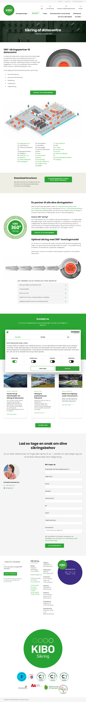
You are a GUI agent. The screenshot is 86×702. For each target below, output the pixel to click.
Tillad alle (67, 368)
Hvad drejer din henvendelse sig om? (57, 469)
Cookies (33, 590)
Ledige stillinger (35, 594)
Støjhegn (58, 159)
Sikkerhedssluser (25, 159)
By (46, 506)
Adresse (48, 491)
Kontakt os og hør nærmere (43, 92)
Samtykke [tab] (18, 337)
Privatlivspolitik (35, 592)
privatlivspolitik (8, 581)
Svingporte (40, 164)
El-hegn (57, 147)
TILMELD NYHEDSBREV (10, 574)
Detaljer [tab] (43, 337)
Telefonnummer (51, 520)
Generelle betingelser (34, 588)
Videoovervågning (61, 153)
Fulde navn (49, 476)
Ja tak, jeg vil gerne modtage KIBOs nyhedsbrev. (13, 567)
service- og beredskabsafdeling (71, 208)
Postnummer (50, 498)
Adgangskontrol (24, 143)
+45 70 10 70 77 (10, 485)
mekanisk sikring (63, 206)
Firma (47, 484)
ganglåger (38, 166)
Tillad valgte (42, 368)
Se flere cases (43, 425)
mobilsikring (44, 208)
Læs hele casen (11, 414)
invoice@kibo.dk (35, 582)
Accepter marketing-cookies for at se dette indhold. (58, 179)
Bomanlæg (41, 159)
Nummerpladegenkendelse (62, 157)
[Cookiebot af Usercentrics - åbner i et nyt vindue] (72, 332)
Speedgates (24, 161)
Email (47, 513)
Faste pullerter (60, 143)
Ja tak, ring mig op (54, 545)
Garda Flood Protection (58, 150)
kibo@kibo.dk (9, 488)
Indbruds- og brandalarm (22, 156)
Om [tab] (68, 337)
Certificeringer (35, 585)
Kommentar (49, 528)
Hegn (39, 153)
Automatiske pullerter (40, 156)
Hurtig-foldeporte (43, 161)
